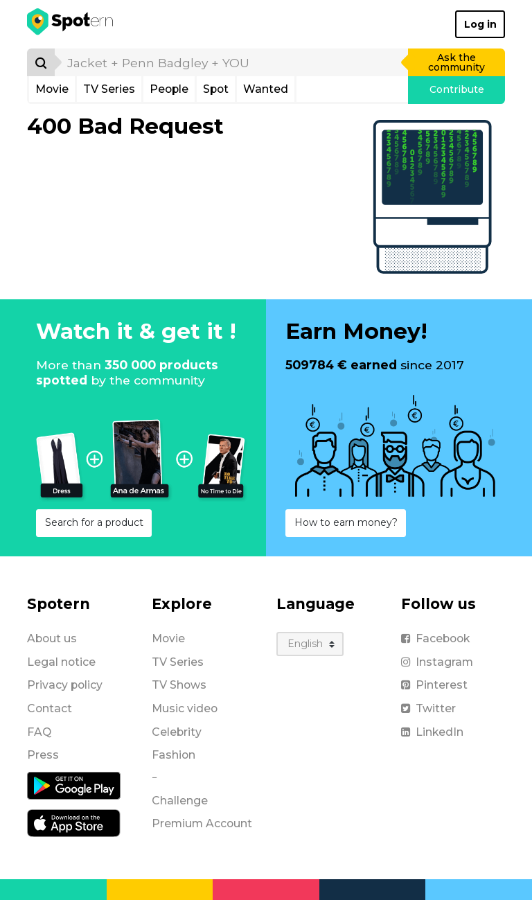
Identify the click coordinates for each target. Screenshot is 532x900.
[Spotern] (71, 24)
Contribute (456, 89)
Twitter (428, 708)
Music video (185, 708)
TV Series (109, 89)
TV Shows (179, 684)
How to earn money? (346, 522)
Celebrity (177, 732)
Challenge (180, 800)
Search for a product (94, 522)
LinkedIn (432, 732)
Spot (216, 89)
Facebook (435, 638)
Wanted (265, 89)
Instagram (437, 662)
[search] (232, 62)
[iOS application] (74, 822)
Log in (480, 24)
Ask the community (456, 62)
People (169, 89)
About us (52, 638)
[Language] (310, 644)
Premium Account (202, 823)
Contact (49, 708)
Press (43, 754)
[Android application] (74, 785)
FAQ (39, 732)
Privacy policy (65, 684)
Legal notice (61, 662)
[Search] (41, 62)
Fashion (173, 754)
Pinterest (434, 684)
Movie (52, 89)
